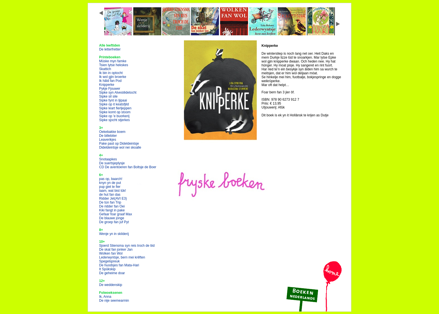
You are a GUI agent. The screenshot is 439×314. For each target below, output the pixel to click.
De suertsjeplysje (112, 163)
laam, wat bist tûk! (112, 191)
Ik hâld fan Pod (110, 81)
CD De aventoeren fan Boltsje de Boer (127, 167)
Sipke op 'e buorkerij (114, 116)
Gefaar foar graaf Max (115, 214)
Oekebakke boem (112, 132)
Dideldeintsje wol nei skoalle (120, 147)
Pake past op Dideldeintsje (119, 144)
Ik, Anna (105, 297)
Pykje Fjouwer (109, 89)
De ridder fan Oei (112, 206)
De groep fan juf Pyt (114, 222)
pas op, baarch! (110, 179)
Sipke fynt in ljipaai (113, 100)
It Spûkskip (107, 269)
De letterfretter (110, 49)
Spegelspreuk (109, 261)
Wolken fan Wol (111, 253)
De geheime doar (112, 273)
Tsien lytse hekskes (113, 65)
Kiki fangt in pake (112, 210)
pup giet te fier (109, 187)
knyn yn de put (110, 183)
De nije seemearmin (114, 301)
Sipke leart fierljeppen (115, 108)
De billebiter (108, 136)
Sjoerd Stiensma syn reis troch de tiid (127, 246)
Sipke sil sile (108, 96)
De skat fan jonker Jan (115, 249)
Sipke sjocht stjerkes (114, 120)
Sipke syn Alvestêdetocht (117, 92)
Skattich (105, 69)
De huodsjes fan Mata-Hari (119, 265)
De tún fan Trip (110, 202)
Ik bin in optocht (111, 73)
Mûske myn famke (112, 61)
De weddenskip (110, 285)
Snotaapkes (108, 159)
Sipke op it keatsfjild (114, 104)
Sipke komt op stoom (114, 112)
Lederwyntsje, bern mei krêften (122, 257)
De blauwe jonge (111, 218)
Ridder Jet (113, 198)
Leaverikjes (107, 140)
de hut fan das (109, 195)
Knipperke (106, 85)
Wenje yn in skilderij (114, 234)
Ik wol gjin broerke (112, 77)
